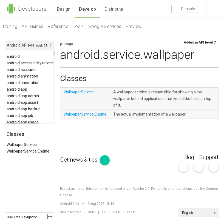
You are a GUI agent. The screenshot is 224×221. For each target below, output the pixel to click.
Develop (87, 9)
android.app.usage (23, 122)
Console (184, 9)
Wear (116, 212)
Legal (131, 212)
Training (9, 26)
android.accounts (21, 69)
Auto (91, 212)
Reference (58, 26)
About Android (70, 212)
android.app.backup (24, 109)
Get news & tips (85, 159)
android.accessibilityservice (30, 63)
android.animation (22, 76)
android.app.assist (22, 102)
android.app (17, 89)
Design (63, 9)
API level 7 (207, 42)
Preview (133, 26)
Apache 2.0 (140, 189)
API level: (36, 45)
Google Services (104, 26)
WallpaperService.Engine (28, 151)
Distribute (114, 9)
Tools (78, 26)
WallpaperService (22, 144)
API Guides (32, 26)
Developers (26, 9)
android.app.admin (23, 96)
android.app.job (20, 115)
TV (104, 212)
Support (209, 157)
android (13, 56)
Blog (188, 157)
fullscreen (50, 216)
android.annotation (23, 83)
